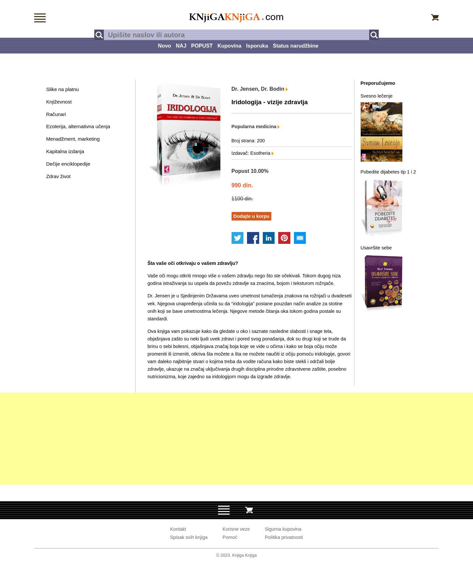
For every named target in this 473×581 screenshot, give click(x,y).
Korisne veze (236, 529)
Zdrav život (58, 176)
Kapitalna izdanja (65, 151)
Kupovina (229, 46)
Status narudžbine (295, 46)
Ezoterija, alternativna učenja (78, 126)
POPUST (202, 46)
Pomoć (230, 537)
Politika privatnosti (284, 537)
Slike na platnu (62, 89)
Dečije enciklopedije (68, 164)
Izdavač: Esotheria (253, 153)
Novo (164, 46)
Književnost (59, 102)
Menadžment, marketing (73, 139)
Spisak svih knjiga (189, 537)
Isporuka (257, 46)
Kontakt (178, 529)
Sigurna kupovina (283, 529)
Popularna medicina (256, 126)
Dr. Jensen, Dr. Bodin (260, 89)
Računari (56, 114)
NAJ (181, 46)
